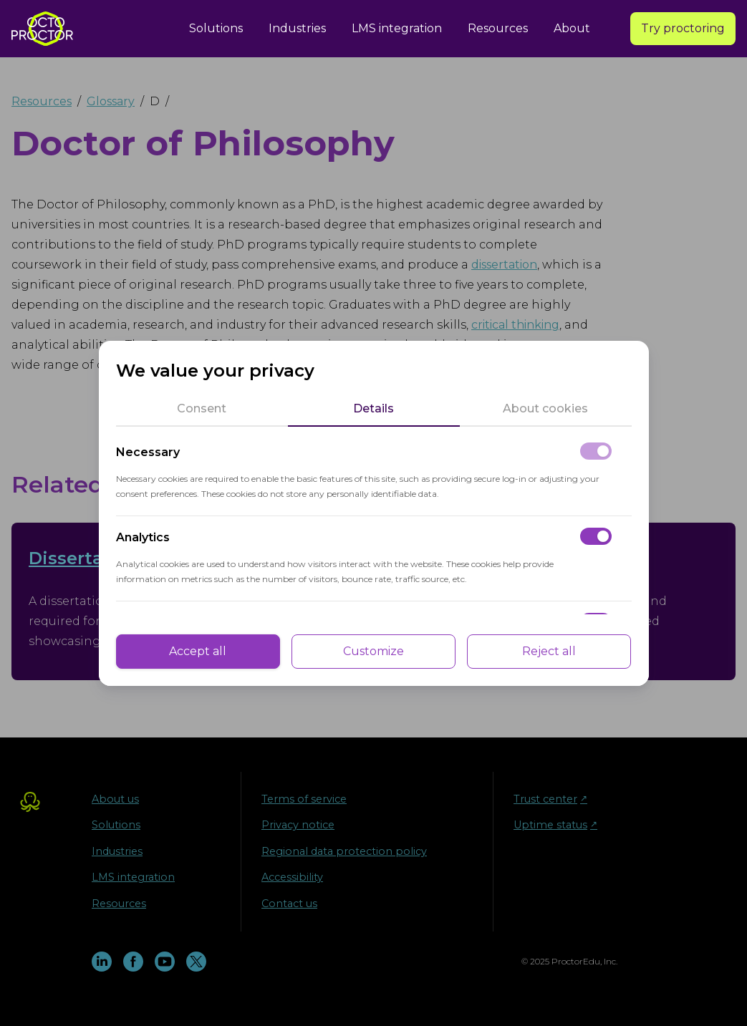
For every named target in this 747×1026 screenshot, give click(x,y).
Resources (498, 28)
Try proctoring (683, 28)
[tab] (202, 408)
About (572, 28)
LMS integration (397, 28)
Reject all (549, 651)
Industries (297, 28)
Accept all (197, 651)
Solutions (216, 28)
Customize (373, 651)
